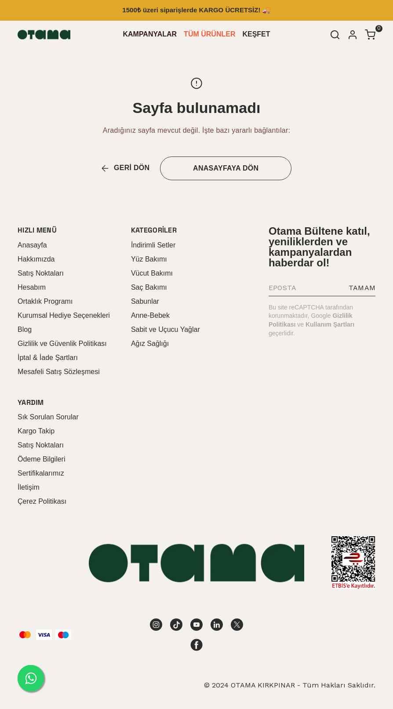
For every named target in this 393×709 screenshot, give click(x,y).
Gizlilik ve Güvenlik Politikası (62, 343)
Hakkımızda (36, 259)
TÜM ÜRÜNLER (209, 34)
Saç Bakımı (149, 287)
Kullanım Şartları (330, 324)
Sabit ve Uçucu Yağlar (165, 329)
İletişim (29, 487)
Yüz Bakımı (149, 259)
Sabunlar (145, 301)
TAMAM (362, 288)
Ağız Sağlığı (150, 343)
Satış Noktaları (41, 273)
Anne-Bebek (150, 315)
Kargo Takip (36, 431)
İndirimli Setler (153, 245)
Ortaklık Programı (45, 301)
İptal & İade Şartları (48, 357)
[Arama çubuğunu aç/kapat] (335, 35)
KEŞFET (256, 34)
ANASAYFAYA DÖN (225, 168)
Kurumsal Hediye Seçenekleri (64, 315)
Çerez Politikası (42, 501)
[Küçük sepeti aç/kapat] (370, 35)
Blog (25, 329)
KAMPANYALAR (150, 34)
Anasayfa (32, 245)
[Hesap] (352, 35)
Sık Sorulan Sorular (48, 417)
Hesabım (32, 287)
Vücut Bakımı (152, 273)
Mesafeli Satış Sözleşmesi (59, 371)
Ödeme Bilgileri (41, 459)
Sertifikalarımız (41, 473)
